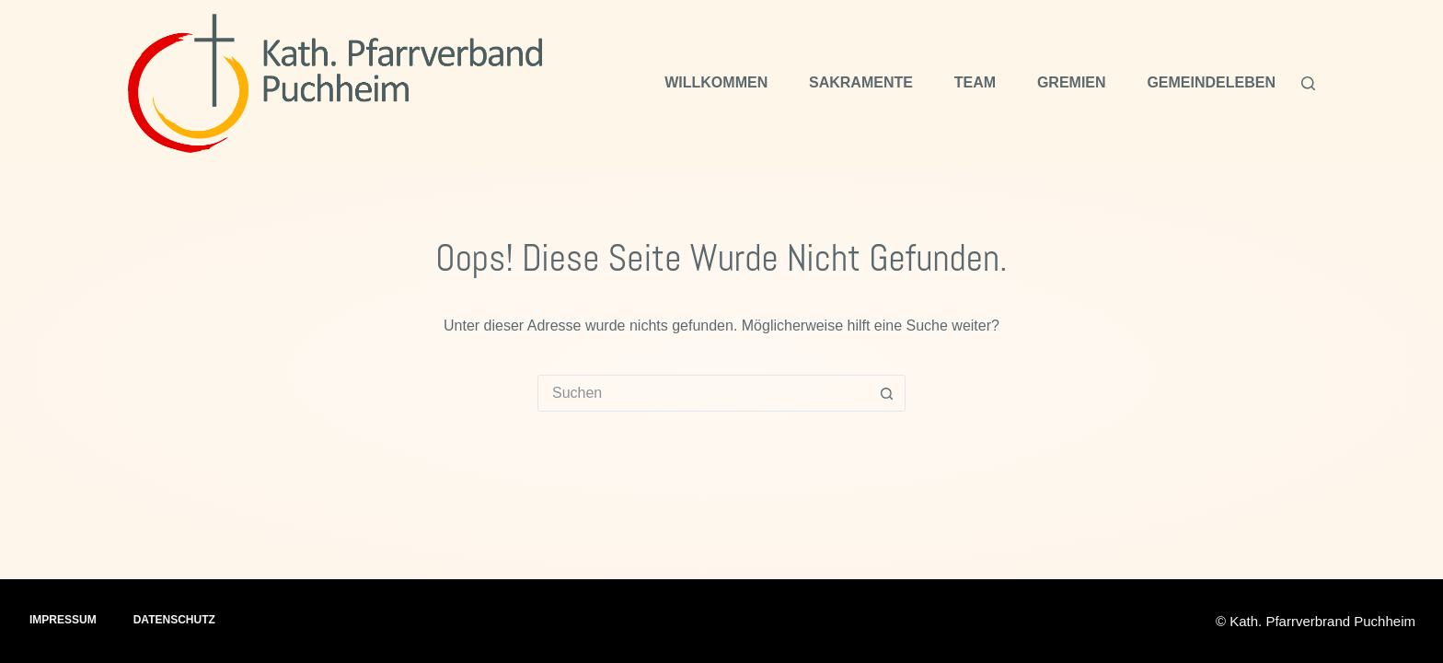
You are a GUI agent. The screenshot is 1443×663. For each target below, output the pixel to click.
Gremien (1071, 82)
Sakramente (861, 82)
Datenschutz (174, 619)
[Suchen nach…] (703, 393)
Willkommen (716, 82)
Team (975, 82)
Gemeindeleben (1211, 82)
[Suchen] (1308, 83)
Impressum (63, 619)
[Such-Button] (886, 393)
